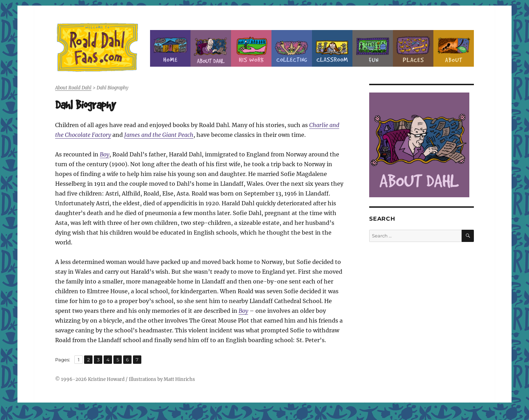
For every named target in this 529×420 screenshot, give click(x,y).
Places (413, 48)
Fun (372, 48)
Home (170, 48)
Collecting (291, 48)
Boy (104, 154)
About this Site (453, 48)
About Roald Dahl (211, 48)
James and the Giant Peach (158, 134)
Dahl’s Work (251, 48)
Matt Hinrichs (179, 379)
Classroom (332, 48)
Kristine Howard (106, 379)
